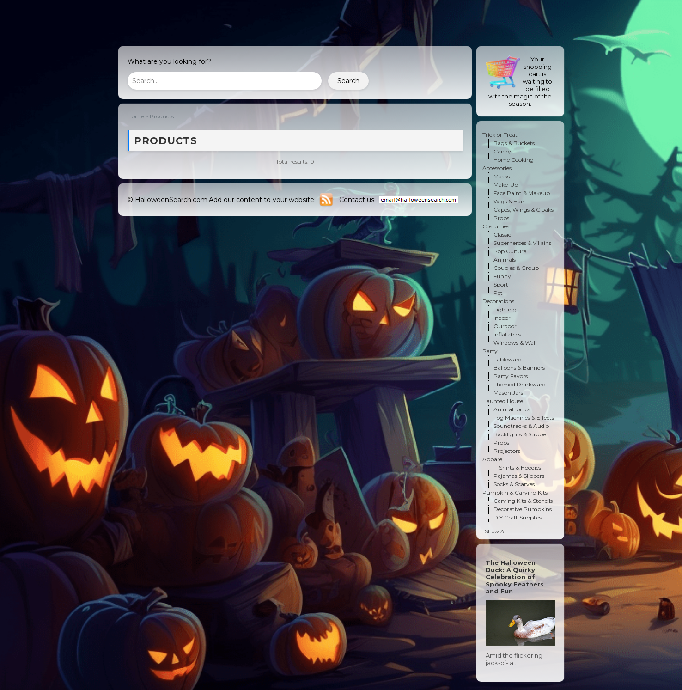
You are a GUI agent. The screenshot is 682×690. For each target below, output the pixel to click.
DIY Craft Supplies (517, 517)
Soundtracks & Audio (521, 425)
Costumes (495, 226)
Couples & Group (516, 267)
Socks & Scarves (514, 484)
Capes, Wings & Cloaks (523, 209)
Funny (502, 276)
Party (490, 351)
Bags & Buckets (514, 143)
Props (501, 217)
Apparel (493, 459)
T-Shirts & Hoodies (517, 467)
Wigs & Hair (508, 201)
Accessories (497, 168)
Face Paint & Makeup (521, 192)
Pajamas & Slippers (518, 475)
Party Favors (510, 375)
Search (348, 81)
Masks (501, 176)
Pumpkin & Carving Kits (515, 492)
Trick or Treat (500, 134)
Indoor (502, 317)
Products (162, 116)
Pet (498, 292)
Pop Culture (509, 251)
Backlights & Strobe (519, 434)
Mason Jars (508, 392)
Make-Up (505, 184)
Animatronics (511, 409)
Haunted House (502, 400)
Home (136, 116)
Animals (504, 259)
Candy (502, 151)
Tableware (507, 359)
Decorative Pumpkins (522, 509)
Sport (500, 284)
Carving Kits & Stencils (523, 500)
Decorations (498, 301)
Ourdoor (505, 326)
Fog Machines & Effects (523, 417)
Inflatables (507, 334)
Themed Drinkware (519, 384)
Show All (496, 531)
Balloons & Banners (519, 367)
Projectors (506, 450)
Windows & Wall (514, 342)
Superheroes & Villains (522, 242)
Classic (502, 234)
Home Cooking (513, 159)
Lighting (505, 309)
